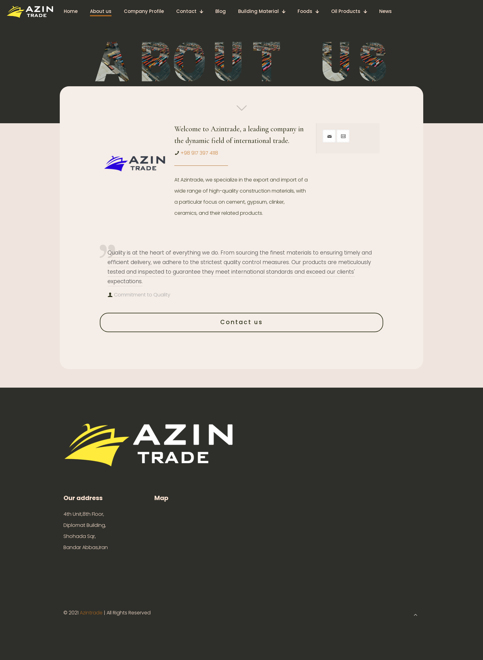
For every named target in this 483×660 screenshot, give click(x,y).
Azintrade (92, 612)
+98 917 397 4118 (199, 153)
